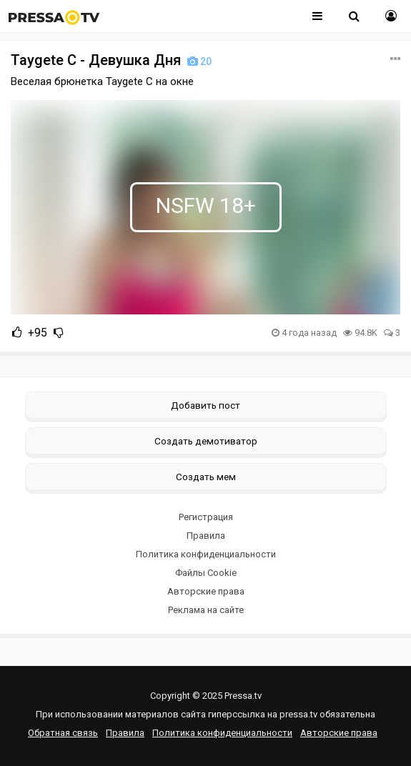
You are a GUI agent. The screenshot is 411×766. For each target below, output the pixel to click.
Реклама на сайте (206, 610)
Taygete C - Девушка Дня (112, 60)
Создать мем (206, 476)
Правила (206, 535)
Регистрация (206, 517)
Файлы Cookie (206, 572)
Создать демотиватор (205, 441)
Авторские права (205, 591)
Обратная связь (63, 732)
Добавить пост (205, 405)
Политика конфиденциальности (206, 554)
